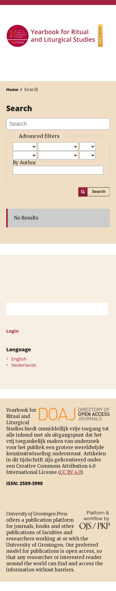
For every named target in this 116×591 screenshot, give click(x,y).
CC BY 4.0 (70, 472)
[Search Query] (49, 309)
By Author (24, 163)
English (19, 359)
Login (12, 331)
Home (12, 89)
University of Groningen (58, 279)
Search (98, 191)
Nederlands (24, 365)
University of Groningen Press (55, 64)
